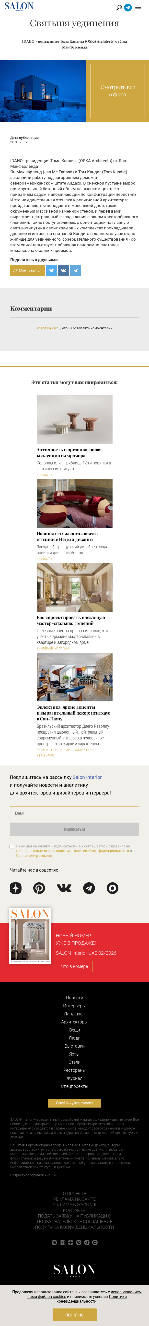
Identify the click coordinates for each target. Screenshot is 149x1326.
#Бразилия (45, 755)
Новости (74, 997)
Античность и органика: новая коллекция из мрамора (69, 452)
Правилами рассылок (34, 856)
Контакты (74, 1210)
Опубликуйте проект (74, 1103)
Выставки (75, 1046)
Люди (74, 1038)
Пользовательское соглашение (74, 1221)
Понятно (74, 1315)
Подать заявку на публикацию (74, 1215)
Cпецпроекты (74, 1086)
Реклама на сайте (74, 1199)
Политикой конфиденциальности (101, 851)
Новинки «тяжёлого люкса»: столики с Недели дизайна (67, 536)
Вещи (74, 1029)
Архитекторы (74, 1021)
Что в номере (74, 966)
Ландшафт (74, 1013)
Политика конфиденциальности (74, 1227)
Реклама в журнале (75, 1204)
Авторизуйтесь (48, 328)
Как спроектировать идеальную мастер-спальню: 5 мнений (71, 620)
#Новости (44, 474)
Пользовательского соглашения (43, 851)
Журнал (74, 1078)
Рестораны (74, 1070)
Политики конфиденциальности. (92, 1299)
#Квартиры (63, 749)
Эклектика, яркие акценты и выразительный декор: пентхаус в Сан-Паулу (73, 713)
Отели (74, 1062)
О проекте (74, 1193)
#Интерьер (45, 648)
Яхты (74, 1054)
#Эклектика (83, 749)
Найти (119, 7)
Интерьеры (74, 1005)
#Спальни (62, 648)
